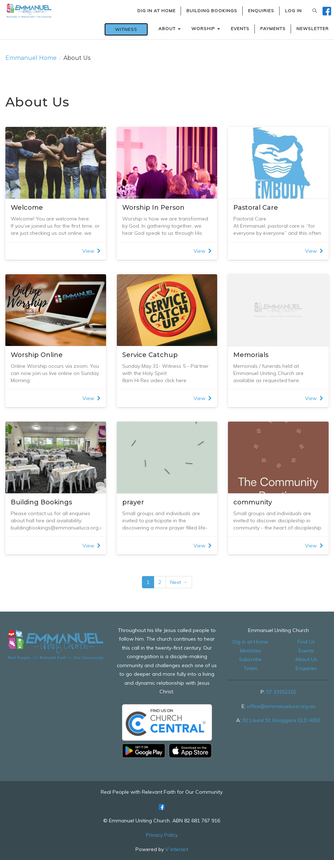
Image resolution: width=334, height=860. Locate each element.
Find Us (306, 641)
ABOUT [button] (169, 28)
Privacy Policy (162, 835)
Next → (178, 582)
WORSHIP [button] (205, 28)
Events (306, 650)
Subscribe (250, 659)
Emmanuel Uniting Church (278, 630)
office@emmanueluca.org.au (281, 706)
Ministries (250, 650)
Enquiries (306, 668)
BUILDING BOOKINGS (211, 10)
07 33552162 (281, 692)
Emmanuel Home (31, 57)
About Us (306, 659)
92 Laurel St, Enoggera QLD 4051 (281, 720)
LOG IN (293, 10)
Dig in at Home (250, 641)
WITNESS (126, 29)
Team (250, 668)
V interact (176, 849)
